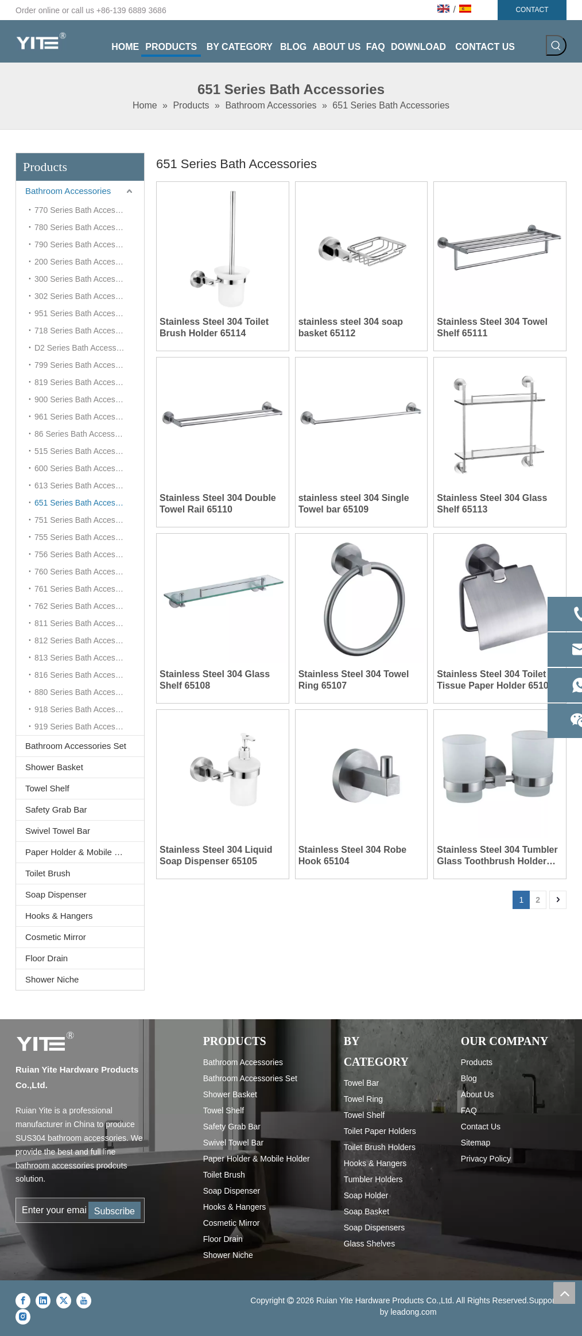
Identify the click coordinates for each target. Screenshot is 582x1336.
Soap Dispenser (56, 894)
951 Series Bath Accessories (85, 313)
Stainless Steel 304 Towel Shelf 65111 (492, 327)
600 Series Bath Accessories (85, 468)
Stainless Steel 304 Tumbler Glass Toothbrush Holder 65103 (497, 856)
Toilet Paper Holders (380, 1131)
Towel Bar (361, 1083)
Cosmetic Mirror (55, 937)
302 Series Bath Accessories (85, 296)
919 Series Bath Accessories (85, 726)
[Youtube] (83, 1300)
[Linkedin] (43, 1300)
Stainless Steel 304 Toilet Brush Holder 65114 (214, 327)
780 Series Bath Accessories (85, 227)
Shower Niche (52, 979)
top (564, 1293)
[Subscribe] (114, 1210)
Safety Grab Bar (56, 809)
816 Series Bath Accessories (85, 674)
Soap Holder (366, 1195)
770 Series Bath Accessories (85, 210)
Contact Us (480, 1126)
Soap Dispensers (374, 1227)
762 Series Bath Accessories (85, 606)
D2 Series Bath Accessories (84, 347)
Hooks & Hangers (59, 916)
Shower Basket (54, 767)
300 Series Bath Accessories (85, 278)
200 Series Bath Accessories (85, 261)
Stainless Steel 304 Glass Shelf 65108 (215, 679)
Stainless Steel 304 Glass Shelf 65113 (492, 503)
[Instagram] (22, 1316)
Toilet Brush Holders (380, 1147)
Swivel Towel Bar (57, 831)
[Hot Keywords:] (556, 45)
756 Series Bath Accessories (85, 554)
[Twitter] (63, 1300)
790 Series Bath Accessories (85, 244)
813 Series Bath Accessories (85, 657)
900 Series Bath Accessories (85, 399)
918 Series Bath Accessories (85, 709)
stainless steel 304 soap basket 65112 (350, 327)
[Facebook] (22, 1300)
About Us (477, 1094)
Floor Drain (46, 958)
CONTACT (531, 10)
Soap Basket (366, 1211)
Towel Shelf (47, 788)
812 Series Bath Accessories (85, 640)
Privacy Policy (486, 1158)
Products (476, 1062)
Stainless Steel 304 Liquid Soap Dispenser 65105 (216, 855)
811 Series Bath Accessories (85, 623)
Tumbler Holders (373, 1179)
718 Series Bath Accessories (85, 330)
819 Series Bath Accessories (85, 382)
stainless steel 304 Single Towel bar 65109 (353, 503)
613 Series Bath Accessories (85, 485)
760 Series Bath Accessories (85, 571)
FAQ (469, 1110)
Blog (469, 1078)
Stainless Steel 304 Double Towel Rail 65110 (218, 503)
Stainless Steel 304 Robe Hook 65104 (352, 855)
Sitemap (475, 1142)
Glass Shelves (369, 1243)
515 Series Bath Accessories (85, 451)
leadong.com (413, 1311)
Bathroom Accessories (68, 191)
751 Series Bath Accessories (85, 520)
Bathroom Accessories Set (75, 746)
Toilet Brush (47, 873)
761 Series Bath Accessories (85, 588)
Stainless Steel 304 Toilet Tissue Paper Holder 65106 (495, 679)
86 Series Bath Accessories (83, 433)
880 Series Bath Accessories (85, 692)
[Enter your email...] (51, 1210)
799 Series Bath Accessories (85, 365)
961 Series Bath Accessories (85, 416)
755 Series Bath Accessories (85, 537)
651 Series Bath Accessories (85, 502)
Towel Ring (363, 1099)
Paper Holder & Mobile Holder (82, 852)
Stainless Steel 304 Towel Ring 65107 (353, 679)
